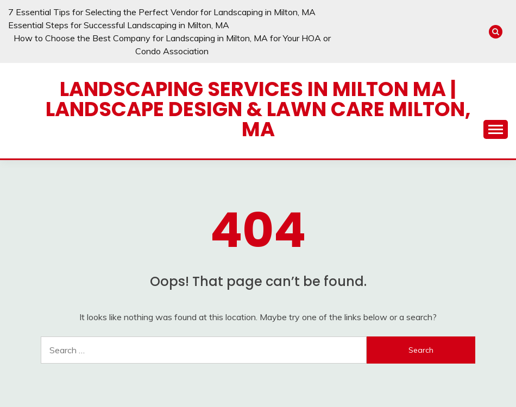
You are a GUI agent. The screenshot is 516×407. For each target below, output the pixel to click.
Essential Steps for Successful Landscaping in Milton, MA (118, 25)
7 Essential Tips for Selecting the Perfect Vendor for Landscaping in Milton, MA (162, 12)
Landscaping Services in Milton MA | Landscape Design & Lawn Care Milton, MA (258, 109)
